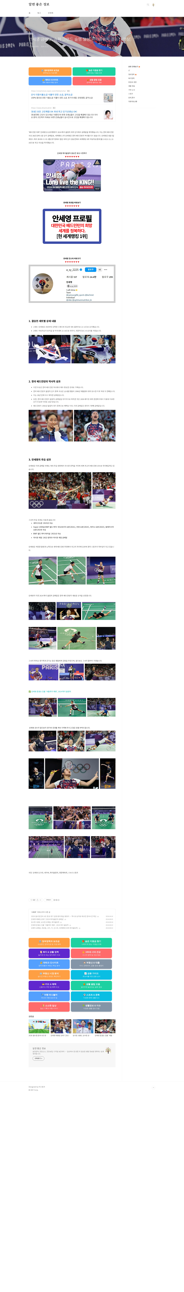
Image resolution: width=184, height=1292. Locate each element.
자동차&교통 (132, 101)
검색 (148, 4)
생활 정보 (131, 86)
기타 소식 (131, 90)
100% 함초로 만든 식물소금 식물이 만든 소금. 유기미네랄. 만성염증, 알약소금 (62, 97)
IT (129, 70)
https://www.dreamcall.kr (41, 108)
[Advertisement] (72, 392)
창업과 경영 (132, 82)
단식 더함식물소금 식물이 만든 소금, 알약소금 (52, 94)
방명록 (50, 12)
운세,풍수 (131, 97)
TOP (153, 1219)
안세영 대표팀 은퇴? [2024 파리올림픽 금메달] (47, 1050)
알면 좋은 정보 (39, 4)
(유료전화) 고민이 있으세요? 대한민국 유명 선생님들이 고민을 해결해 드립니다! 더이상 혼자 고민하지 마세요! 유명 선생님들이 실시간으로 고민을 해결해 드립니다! (64, 115)
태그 (39, 12)
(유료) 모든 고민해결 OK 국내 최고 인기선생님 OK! (54, 111)
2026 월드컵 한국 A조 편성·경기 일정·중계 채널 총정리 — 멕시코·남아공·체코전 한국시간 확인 (63, 1047)
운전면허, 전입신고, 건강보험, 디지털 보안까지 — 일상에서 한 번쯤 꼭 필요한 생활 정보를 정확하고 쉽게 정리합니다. (68, 1183)
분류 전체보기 (134, 66)
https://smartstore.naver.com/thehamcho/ (48, 91)
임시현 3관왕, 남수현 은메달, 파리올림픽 (45, 1053)
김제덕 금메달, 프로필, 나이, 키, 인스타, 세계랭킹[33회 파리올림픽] (54, 1059)
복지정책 (131, 78)
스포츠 (34, 1043)
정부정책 (132, 74)
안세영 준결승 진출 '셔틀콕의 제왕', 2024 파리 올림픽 (51, 757)
